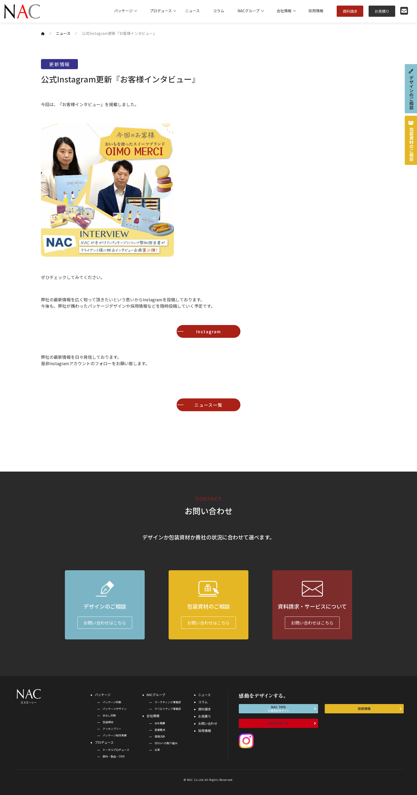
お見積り (381, 11)
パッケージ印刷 (112, 702)
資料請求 (350, 11)
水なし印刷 (109, 715)
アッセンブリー (112, 729)
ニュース (192, 10)
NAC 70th (278, 709)
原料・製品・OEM (113, 756)
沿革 (157, 750)
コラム (218, 10)
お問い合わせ (207, 723)
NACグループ (248, 10)
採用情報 (315, 10)
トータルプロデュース (116, 750)
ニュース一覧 (208, 405)
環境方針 (160, 736)
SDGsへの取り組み (166, 743)
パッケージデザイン (115, 709)
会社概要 (160, 723)
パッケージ (123, 10)
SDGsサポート (278, 723)
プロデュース (161, 10)
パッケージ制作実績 (115, 735)
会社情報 (284, 10)
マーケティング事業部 (168, 702)
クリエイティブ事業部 (168, 709)
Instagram (208, 331)
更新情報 (59, 64)
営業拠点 (160, 730)
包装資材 (108, 722)
